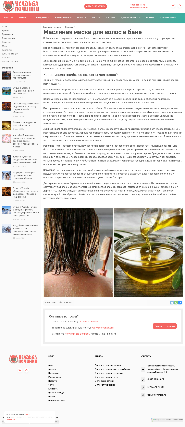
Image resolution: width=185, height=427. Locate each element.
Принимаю (10, 419)
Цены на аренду (129, 18)
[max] (26, 370)
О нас (7, 18)
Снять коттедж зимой (105, 385)
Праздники (41, 18)
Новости (81, 18)
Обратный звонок (95, 6)
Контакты (110, 18)
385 (69, 302)
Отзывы (150, 18)
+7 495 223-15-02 (137, 5)
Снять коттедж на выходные (109, 373)
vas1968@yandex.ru (139, 8)
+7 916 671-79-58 (155, 387)
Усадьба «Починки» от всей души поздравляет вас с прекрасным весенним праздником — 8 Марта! (25, 141)
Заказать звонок (165, 326)
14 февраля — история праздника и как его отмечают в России (24, 175)
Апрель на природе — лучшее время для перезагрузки (23, 75)
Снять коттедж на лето (106, 377)
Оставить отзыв (168, 18)
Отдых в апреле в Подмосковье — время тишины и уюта (23, 91)
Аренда (22, 18)
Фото (94, 18)
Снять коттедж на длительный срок (112, 369)
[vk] (20, 370)
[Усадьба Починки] (20, 6)
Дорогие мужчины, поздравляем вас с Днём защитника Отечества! (25, 160)
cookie (27, 414)
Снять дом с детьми (104, 381)
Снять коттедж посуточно (108, 365)
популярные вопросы (77, 333)
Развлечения (62, 18)
